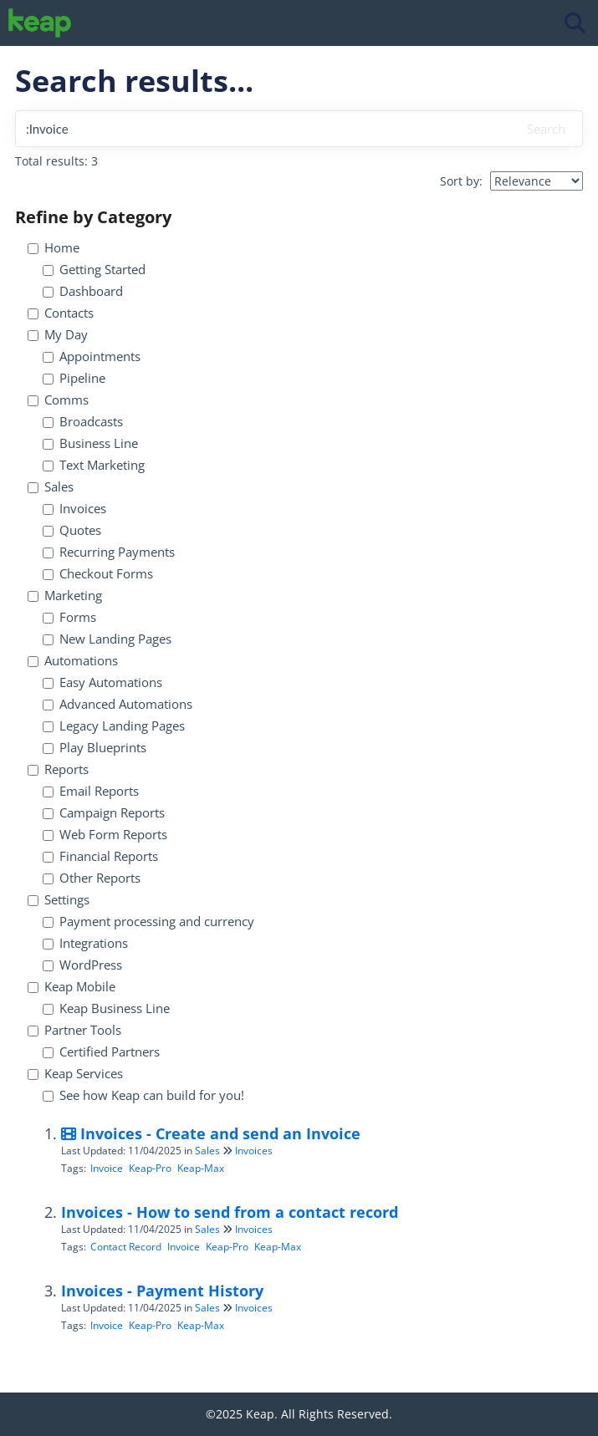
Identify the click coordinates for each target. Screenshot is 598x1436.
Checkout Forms (98, 574)
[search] (264, 128)
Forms (69, 617)
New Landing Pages (107, 639)
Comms (58, 400)
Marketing (65, 595)
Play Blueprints (94, 748)
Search (546, 128)
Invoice (106, 1168)
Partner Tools (74, 1030)
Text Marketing (94, 465)
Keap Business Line (106, 1008)
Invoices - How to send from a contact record (229, 1212)
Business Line (90, 443)
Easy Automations (102, 682)
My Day (58, 335)
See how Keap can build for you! (143, 1095)
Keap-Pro (150, 1168)
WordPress (82, 965)
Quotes (72, 530)
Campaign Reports (104, 813)
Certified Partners (101, 1052)
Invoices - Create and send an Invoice (210, 1133)
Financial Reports (100, 856)
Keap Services (75, 1074)
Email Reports (91, 791)
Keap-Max (200, 1168)
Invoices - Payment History (162, 1291)
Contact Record (125, 1247)
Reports (58, 769)
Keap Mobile (71, 987)
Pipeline (74, 378)
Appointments (92, 356)
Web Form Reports (105, 835)
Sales (51, 487)
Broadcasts (83, 422)
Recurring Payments (109, 552)
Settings (58, 900)
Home (53, 248)
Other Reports (92, 878)
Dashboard (83, 291)
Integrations (85, 943)
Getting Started (94, 270)
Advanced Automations (117, 704)
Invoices (74, 509)
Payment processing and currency (148, 921)
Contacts (61, 313)
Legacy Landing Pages (114, 726)
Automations (73, 661)
